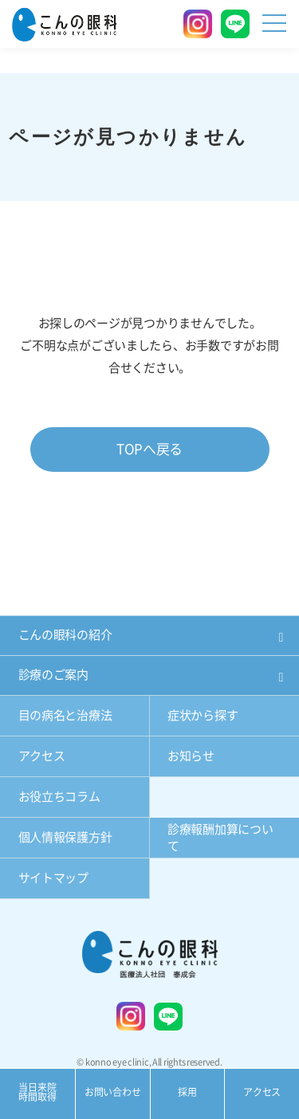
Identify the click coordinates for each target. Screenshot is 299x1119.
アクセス (41, 756)
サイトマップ (53, 878)
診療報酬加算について (220, 837)
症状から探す (202, 715)
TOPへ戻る (149, 449)
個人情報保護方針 (65, 837)
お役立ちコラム (59, 797)
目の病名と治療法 (65, 715)
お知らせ (190, 756)
